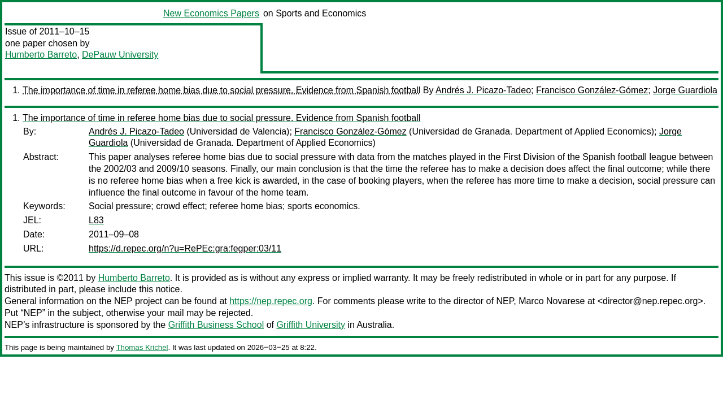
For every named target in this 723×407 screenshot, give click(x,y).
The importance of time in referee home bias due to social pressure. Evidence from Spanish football (221, 90)
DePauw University (120, 54)
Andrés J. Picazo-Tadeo (483, 90)
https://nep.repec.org (270, 301)
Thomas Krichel (142, 347)
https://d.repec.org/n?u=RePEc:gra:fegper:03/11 (185, 248)
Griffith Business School (216, 325)
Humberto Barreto (41, 54)
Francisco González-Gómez (592, 90)
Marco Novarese (552, 301)
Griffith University (310, 325)
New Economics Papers (211, 13)
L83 (96, 220)
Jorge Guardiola (685, 90)
